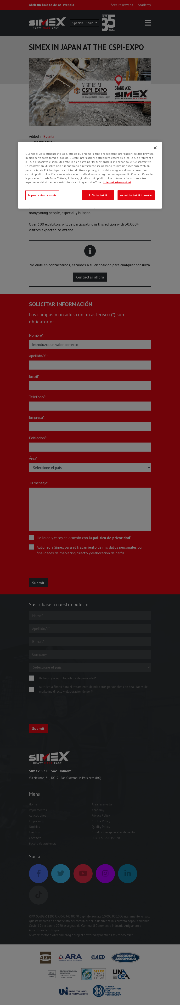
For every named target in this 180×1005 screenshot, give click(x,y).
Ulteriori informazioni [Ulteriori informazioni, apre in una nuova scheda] (117, 182)
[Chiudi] (155, 148)
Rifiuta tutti (98, 195)
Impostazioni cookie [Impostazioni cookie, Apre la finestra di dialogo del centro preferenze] (42, 195)
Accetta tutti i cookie (136, 195)
